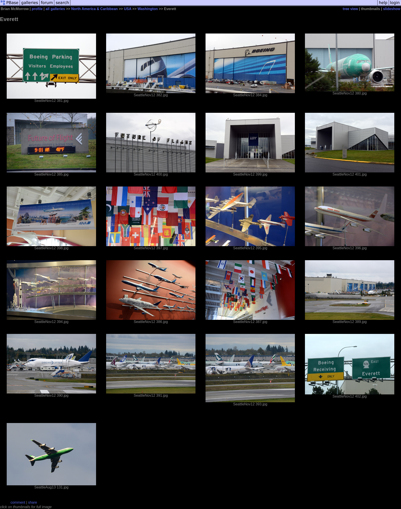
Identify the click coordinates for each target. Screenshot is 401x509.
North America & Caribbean (94, 9)
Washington (147, 9)
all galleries (55, 9)
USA (127, 9)
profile (37, 9)
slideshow (391, 9)
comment (17, 502)
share (32, 502)
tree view (350, 9)
